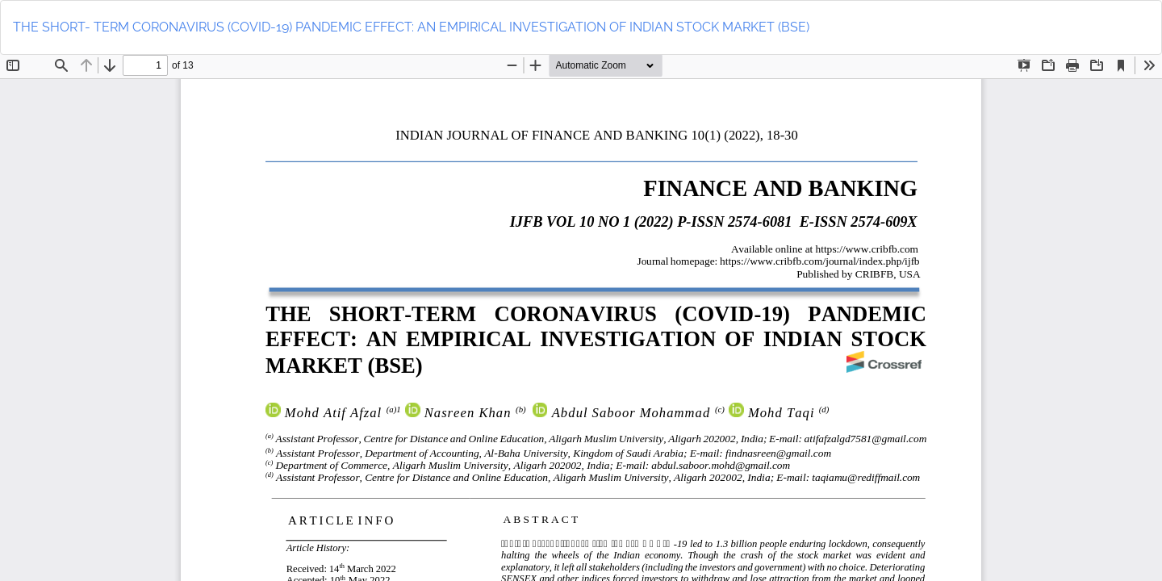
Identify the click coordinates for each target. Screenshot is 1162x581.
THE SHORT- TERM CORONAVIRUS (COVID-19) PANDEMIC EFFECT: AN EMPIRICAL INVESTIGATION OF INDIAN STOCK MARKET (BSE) (411, 27)
